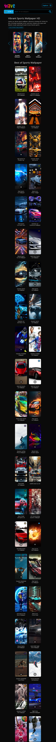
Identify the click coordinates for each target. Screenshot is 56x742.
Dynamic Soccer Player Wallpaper (21, 127)
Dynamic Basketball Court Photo (21, 679)
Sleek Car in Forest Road (35, 614)
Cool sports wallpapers (16, 27)
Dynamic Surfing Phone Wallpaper (21, 451)
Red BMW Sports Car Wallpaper (21, 549)
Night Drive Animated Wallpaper (35, 711)
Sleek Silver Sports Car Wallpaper (35, 256)
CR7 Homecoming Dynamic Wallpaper (35, 516)
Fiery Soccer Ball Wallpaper (35, 549)
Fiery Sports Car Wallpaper (35, 419)
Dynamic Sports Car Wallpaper (21, 289)
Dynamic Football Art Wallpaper (35, 354)
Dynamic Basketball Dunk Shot (21, 581)
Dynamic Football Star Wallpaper (21, 711)
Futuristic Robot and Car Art (35, 159)
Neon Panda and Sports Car (21, 516)
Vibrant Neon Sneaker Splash (35, 451)
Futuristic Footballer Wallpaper (21, 354)
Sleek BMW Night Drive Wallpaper (35, 646)
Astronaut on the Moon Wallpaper (21, 614)
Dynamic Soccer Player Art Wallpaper (35, 94)
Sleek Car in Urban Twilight (35, 191)
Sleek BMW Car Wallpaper (21, 484)
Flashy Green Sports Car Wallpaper (21, 419)
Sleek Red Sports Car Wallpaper (21, 386)
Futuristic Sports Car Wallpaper (35, 127)
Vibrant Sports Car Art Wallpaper (21, 256)
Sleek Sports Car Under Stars (21, 224)
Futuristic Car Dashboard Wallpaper (35, 224)
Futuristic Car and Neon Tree (21, 321)
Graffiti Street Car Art (35, 483)
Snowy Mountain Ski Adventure (35, 679)
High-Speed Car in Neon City (21, 159)
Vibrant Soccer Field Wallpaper (21, 94)
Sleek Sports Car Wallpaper (21, 191)
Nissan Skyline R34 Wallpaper (21, 646)
